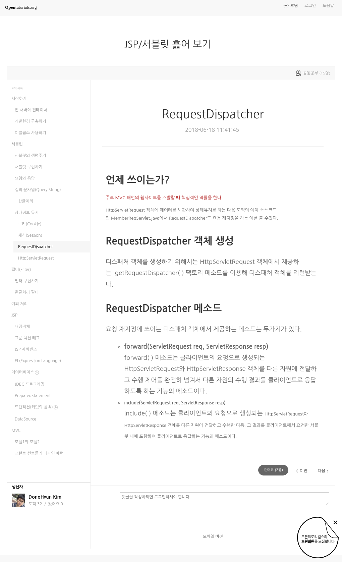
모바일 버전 (213, 537)
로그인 (310, 6)
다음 (321, 471)
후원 (294, 6)
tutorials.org (21, 7)
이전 (303, 471)
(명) (273, 470)
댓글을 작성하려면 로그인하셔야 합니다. (224, 499)
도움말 (328, 6)
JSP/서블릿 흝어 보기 (170, 44)
